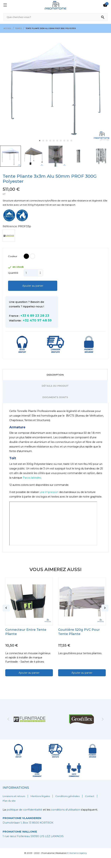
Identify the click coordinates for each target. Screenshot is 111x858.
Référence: (10, 226)
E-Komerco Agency (77, 853)
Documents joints (55, 397)
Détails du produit (55, 385)
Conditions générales (67, 796)
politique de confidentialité (24, 809)
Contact (89, 796)
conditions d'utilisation (65, 809)
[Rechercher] (55, 17)
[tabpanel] (55, 88)
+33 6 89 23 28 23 (34, 316)
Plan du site (9, 800)
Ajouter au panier (32, 285)
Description (55, 374)
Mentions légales (40, 796)
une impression (49, 492)
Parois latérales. (32, 477)
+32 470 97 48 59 (37, 320)
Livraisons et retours (14, 796)
